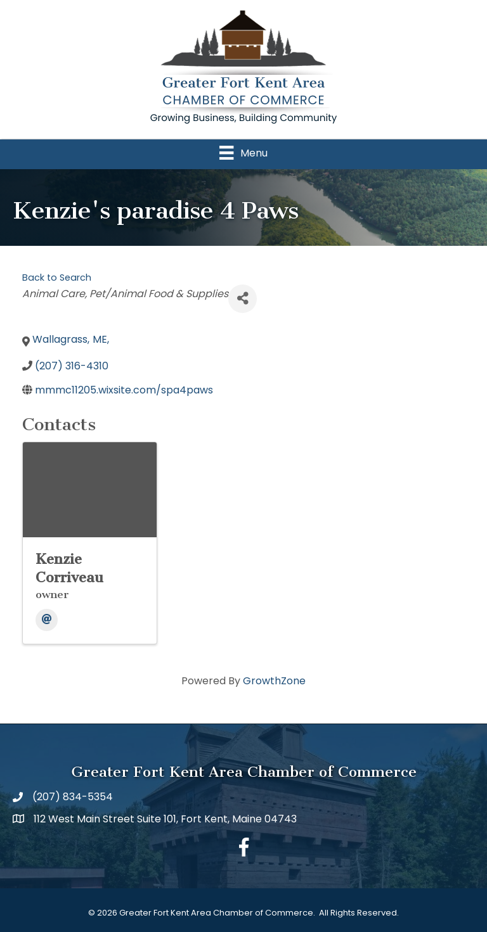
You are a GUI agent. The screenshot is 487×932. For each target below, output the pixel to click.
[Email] (47, 620)
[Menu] (243, 152)
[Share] (242, 298)
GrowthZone (274, 680)
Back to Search (56, 277)
